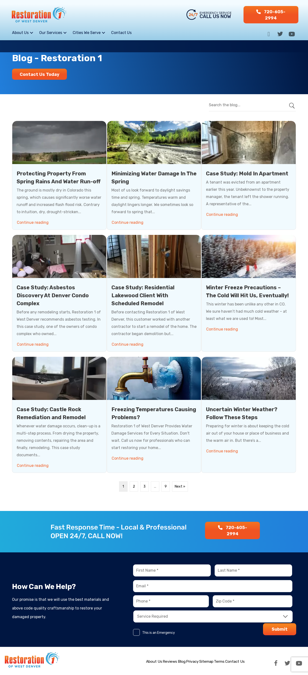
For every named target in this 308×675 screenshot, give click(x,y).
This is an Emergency (158, 633)
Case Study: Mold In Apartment (247, 173)
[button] (271, 14)
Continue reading (33, 221)
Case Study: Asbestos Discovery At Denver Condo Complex (53, 295)
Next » (180, 486)
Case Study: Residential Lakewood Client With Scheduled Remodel (142, 295)
